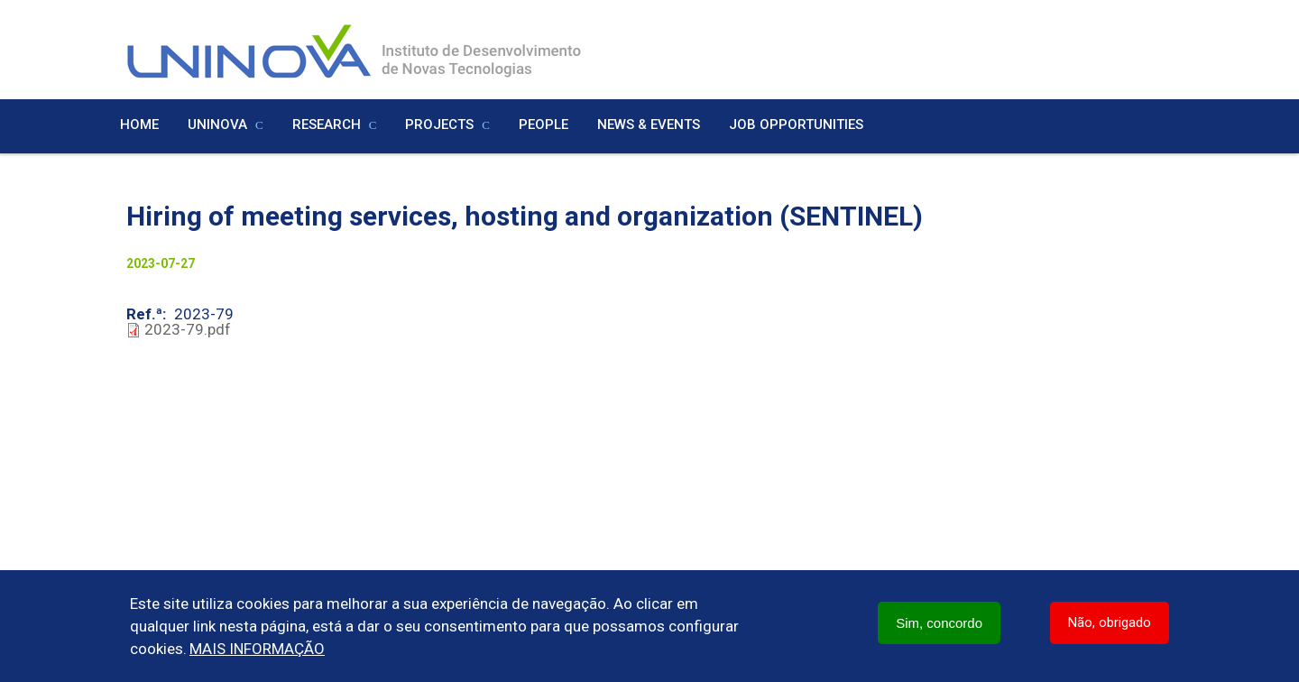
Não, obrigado (1109, 622)
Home (139, 124)
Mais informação (257, 649)
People (543, 124)
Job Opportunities (796, 124)
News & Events (648, 124)
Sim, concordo (939, 623)
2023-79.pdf (187, 329)
